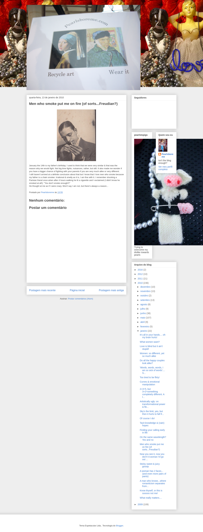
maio (143, 317)
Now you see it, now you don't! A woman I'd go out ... (152, 457)
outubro (144, 295)
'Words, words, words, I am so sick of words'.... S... (152, 370)
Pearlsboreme (167, 155)
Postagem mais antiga (111, 290)
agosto (144, 304)
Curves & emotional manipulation (150, 383)
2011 (140, 278)
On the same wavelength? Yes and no (153, 438)
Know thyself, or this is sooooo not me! (151, 492)
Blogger (119, 525)
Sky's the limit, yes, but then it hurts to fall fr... (152, 412)
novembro (145, 291)
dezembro (145, 287)
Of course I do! (147, 418)
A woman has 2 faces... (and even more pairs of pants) (153, 474)
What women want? (150, 342)
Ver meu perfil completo (165, 168)
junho (143, 313)
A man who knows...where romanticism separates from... (153, 484)
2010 (140, 283)
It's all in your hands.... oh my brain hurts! (152, 336)
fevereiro (145, 326)
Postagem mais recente (42, 290)
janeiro (144, 331)
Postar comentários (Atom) (80, 298)
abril (142, 322)
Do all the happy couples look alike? (152, 361)
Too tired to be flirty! (150, 377)
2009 (140, 504)
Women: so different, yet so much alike (152, 354)
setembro (145, 300)
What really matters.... (151, 497)
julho (143, 308)
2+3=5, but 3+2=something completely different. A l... (152, 393)
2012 (140, 274)
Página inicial (77, 290)
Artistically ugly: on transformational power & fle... (152, 404)
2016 (140, 269)
